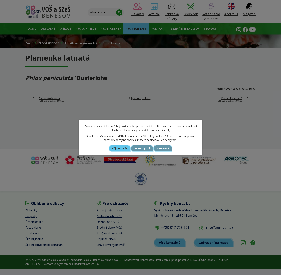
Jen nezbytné (142, 148)
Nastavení (166, 148)
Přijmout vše (116, 148)
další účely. (164, 130)
